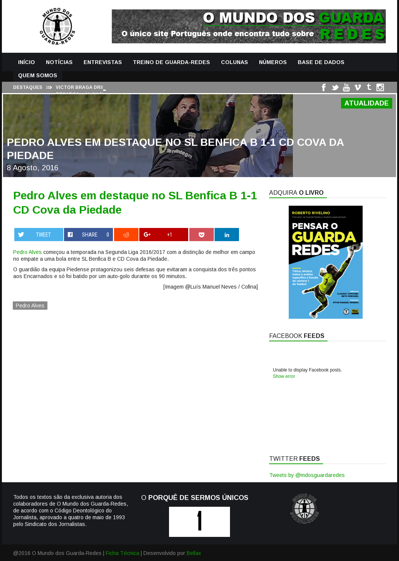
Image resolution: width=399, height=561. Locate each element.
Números (273, 62)
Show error (284, 376)
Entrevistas (103, 62)
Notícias (59, 62)
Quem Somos (37, 75)
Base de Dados (321, 62)
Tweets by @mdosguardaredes (307, 475)
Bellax (194, 553)
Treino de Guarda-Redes (171, 62)
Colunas (234, 62)
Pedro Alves (27, 252)
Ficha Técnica (122, 553)
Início (26, 62)
